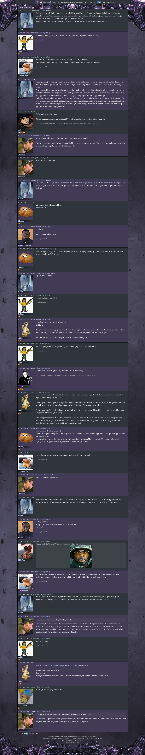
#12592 (20, 497)
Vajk (19, 130)
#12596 (20, 594)
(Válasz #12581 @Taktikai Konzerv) (46, 249)
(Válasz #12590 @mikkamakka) (45, 475)
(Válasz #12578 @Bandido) (43, 180)
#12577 (20, 135)
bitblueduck (22, 705)
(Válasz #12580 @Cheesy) (43, 227)
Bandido (21, 154)
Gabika (21, 51)
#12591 (20, 475)
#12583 (20, 273)
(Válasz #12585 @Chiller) (43, 344)
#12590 (20, 452)
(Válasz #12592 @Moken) (42, 519)
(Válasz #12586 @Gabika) (43, 368)
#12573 (20, 33)
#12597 (20, 616)
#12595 (20, 572)
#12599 (20, 663)
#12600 (20, 687)
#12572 (20, 10)
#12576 (20, 111)
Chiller (20, 338)
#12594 (20, 541)
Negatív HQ (55, 2)
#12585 (20, 319)
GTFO (46, 208)
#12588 (20, 392)
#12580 (20, 202)
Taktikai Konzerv (24, 245)
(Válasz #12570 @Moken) (42, 33)
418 (91, 2)
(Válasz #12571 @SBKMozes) (43, 10)
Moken (20, 29)
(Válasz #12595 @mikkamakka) (44, 594)
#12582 (20, 249)
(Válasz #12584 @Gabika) (43, 319)
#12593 (20, 519)
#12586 (20, 344)
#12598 (20, 638)
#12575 (20, 79)
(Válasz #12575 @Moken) (42, 135)
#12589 (20, 428)
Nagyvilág (46, 2)
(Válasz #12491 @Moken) (42, 711)
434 (114, 2)
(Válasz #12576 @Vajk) (41, 158)
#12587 (20, 368)
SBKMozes (22, 560)
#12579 (20, 180)
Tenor (38, 544)
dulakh (20, 387)
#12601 (20, 711)
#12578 (20, 158)
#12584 (20, 295)
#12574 (20, 57)
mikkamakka (23, 75)
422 (108, 2)
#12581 (20, 227)
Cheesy (21, 221)
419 (95, 2)
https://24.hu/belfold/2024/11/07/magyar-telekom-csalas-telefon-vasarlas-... (63, 665)
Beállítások (41, 2)
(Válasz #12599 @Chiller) (43, 687)
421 (103, 2)
